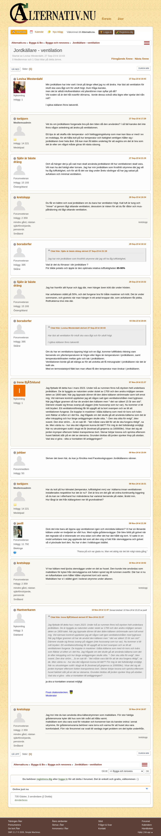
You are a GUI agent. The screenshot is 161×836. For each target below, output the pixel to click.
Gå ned (15, 69)
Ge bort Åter (14, 828)
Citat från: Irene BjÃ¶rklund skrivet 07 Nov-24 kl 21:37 (77, 617)
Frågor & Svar (105, 825)
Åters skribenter (59, 821)
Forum (106, 19)
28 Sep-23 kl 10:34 (137, 197)
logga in (63, 779)
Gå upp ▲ (148, 832)
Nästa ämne (142, 58)
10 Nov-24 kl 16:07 (137, 709)
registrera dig (44, 779)
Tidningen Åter (15, 821)
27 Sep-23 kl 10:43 (137, 79)
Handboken (147, 828)
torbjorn (22, 118)
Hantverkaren (26, 609)
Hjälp (140, 832)
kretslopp (23, 197)
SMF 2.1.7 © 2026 (16, 832)
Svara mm (143, 68)
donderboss (21, 800)
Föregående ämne (122, 58)
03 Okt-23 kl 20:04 (138, 321)
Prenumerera (14, 825)
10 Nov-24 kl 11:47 (100, 610)
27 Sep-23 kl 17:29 (137, 118)
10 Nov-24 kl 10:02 (137, 563)
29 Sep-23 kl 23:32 (137, 282)
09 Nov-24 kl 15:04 (137, 452)
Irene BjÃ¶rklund (28, 382)
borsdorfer (24, 244)
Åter (121, 19)
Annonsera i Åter (60, 828)
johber (21, 452)
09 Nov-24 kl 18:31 (137, 484)
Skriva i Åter (58, 825)
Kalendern (147, 825)
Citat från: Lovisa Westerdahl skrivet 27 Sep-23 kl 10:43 (78, 328)
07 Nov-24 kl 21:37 (137, 382)
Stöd (100, 821)
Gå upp (15, 754)
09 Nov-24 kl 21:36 (137, 523)
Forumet (146, 821)
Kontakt (102, 828)
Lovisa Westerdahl (30, 78)
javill (20, 523)
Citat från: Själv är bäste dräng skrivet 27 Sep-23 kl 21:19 (79, 251)
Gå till (104, 771)
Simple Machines (32, 832)
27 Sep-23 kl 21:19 (137, 158)
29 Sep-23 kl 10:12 (137, 244)
